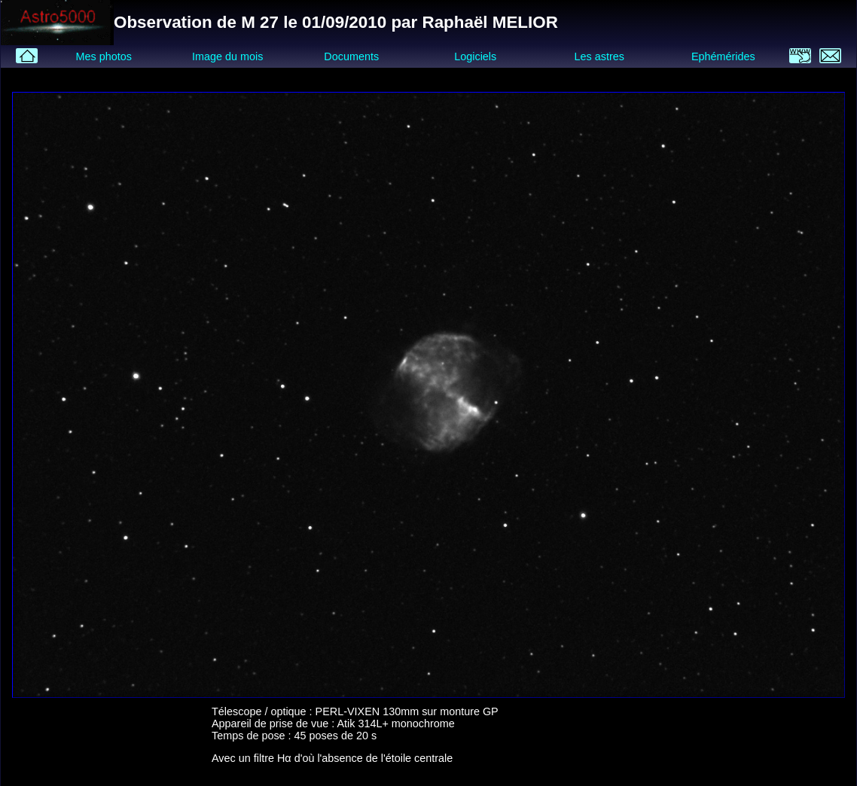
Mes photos (103, 56)
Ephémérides (723, 56)
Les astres (599, 56)
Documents (351, 56)
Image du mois (227, 56)
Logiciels (475, 56)
